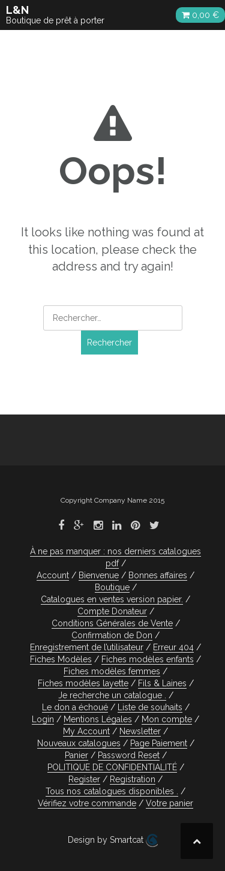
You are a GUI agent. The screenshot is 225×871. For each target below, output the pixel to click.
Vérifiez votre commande (87, 803)
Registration (132, 779)
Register (84, 779)
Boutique (112, 587)
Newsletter (140, 731)
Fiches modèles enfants (147, 659)
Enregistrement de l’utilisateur (86, 647)
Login (43, 719)
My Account (86, 731)
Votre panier (169, 803)
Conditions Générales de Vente (112, 623)
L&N (17, 10)
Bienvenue (99, 575)
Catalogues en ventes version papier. (112, 599)
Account (53, 575)
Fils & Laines (162, 683)
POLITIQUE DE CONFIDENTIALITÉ (112, 767)
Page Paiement (158, 743)
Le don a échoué (75, 707)
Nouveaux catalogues (79, 743)
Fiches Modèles (61, 659)
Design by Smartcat (113, 840)
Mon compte (167, 719)
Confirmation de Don (111, 635)
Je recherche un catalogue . (112, 695)
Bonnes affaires (157, 575)
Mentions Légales (98, 719)
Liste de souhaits (150, 707)
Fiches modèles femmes (112, 671)
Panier (76, 755)
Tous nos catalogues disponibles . (112, 791)
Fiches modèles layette (83, 683)
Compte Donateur (112, 611)
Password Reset (129, 755)
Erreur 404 (173, 647)
